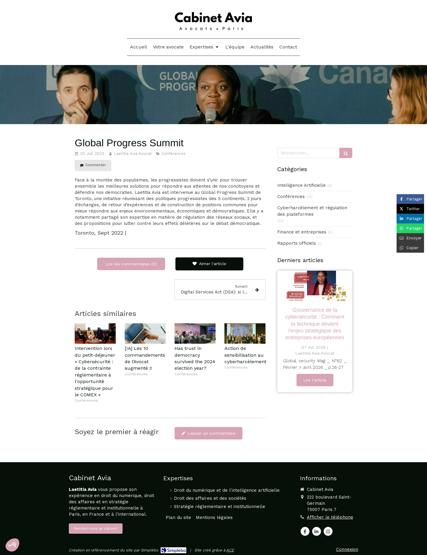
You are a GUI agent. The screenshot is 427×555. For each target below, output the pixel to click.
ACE (230, 550)
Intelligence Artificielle (301, 185)
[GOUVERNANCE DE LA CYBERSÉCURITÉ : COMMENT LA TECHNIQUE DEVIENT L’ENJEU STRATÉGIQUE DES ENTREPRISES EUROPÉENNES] (314, 286)
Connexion (347, 549)
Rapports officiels (296, 243)
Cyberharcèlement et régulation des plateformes (312, 211)
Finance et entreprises (301, 232)
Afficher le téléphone (330, 517)
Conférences (291, 196)
